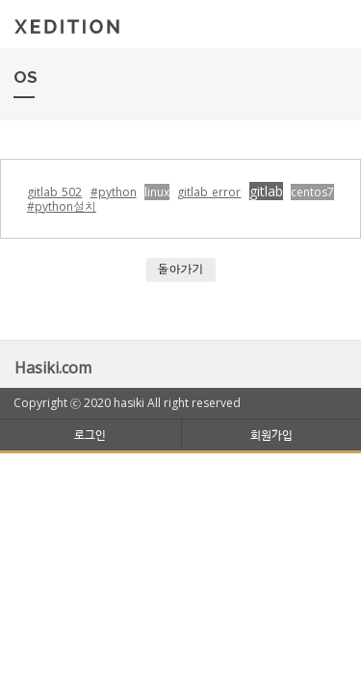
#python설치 (61, 206)
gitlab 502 (54, 192)
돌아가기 (181, 269)
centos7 (312, 192)
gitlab (266, 191)
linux (156, 192)
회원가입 (271, 434)
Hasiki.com (52, 367)
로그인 (90, 434)
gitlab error (209, 192)
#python (113, 192)
